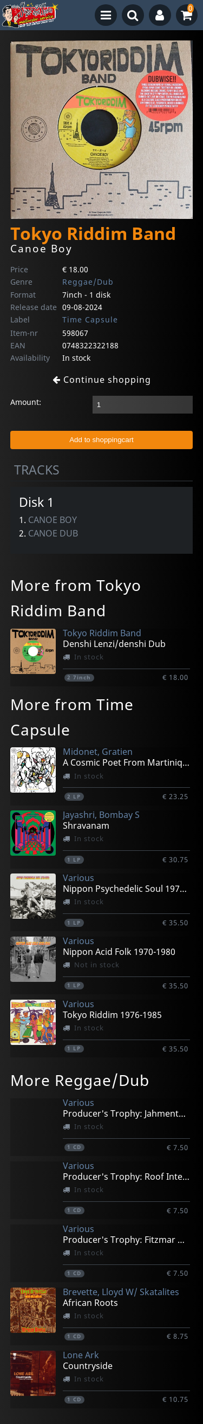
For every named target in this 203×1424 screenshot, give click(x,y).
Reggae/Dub (88, 282)
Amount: (25, 402)
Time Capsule (90, 319)
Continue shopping (102, 380)
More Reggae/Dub (79, 1080)
